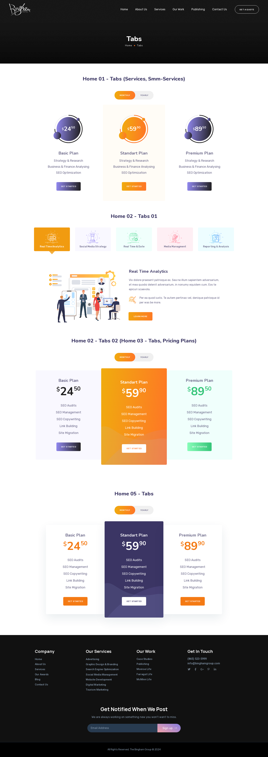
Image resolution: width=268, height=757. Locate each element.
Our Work (178, 9)
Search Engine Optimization (102, 669)
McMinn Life (144, 679)
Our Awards (42, 674)
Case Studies (144, 659)
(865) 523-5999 (197, 658)
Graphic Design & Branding (102, 664)
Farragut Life (144, 674)
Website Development (99, 679)
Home (124, 9)
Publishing (198, 9)
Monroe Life (144, 669)
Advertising (92, 659)
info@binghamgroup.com (203, 663)
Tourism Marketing (97, 689)
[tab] (125, 95)
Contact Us (219, 9)
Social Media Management (102, 674)
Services (159, 9)
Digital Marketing (96, 684)
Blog (37, 679)
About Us (141, 9)
